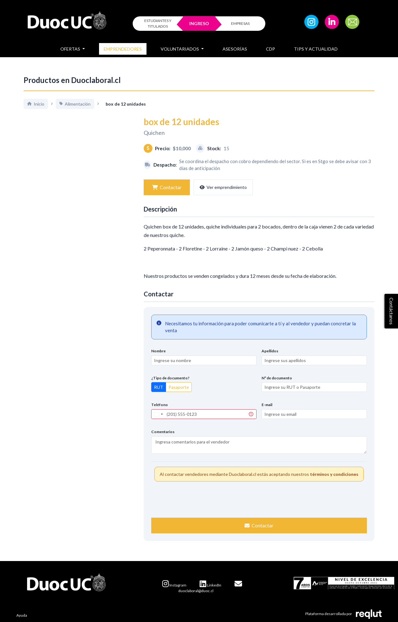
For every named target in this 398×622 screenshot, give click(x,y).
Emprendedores (123, 49)
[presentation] (259, 499)
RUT (158, 387)
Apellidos (270, 351)
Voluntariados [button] (180, 49)
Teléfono (159, 404)
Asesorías (235, 49)
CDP (270, 49)
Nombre (158, 351)
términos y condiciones (334, 474)
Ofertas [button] (70, 49)
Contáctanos (391, 311)
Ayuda (21, 615)
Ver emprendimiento (221, 187)
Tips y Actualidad (316, 49)
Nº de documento (277, 378)
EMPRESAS (240, 23)
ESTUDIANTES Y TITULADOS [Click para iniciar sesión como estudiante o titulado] (157, 23)
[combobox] (158, 414)
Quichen (154, 132)
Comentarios (162, 431)
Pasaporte (179, 387)
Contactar (166, 187)
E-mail (267, 404)
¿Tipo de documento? (170, 378)
